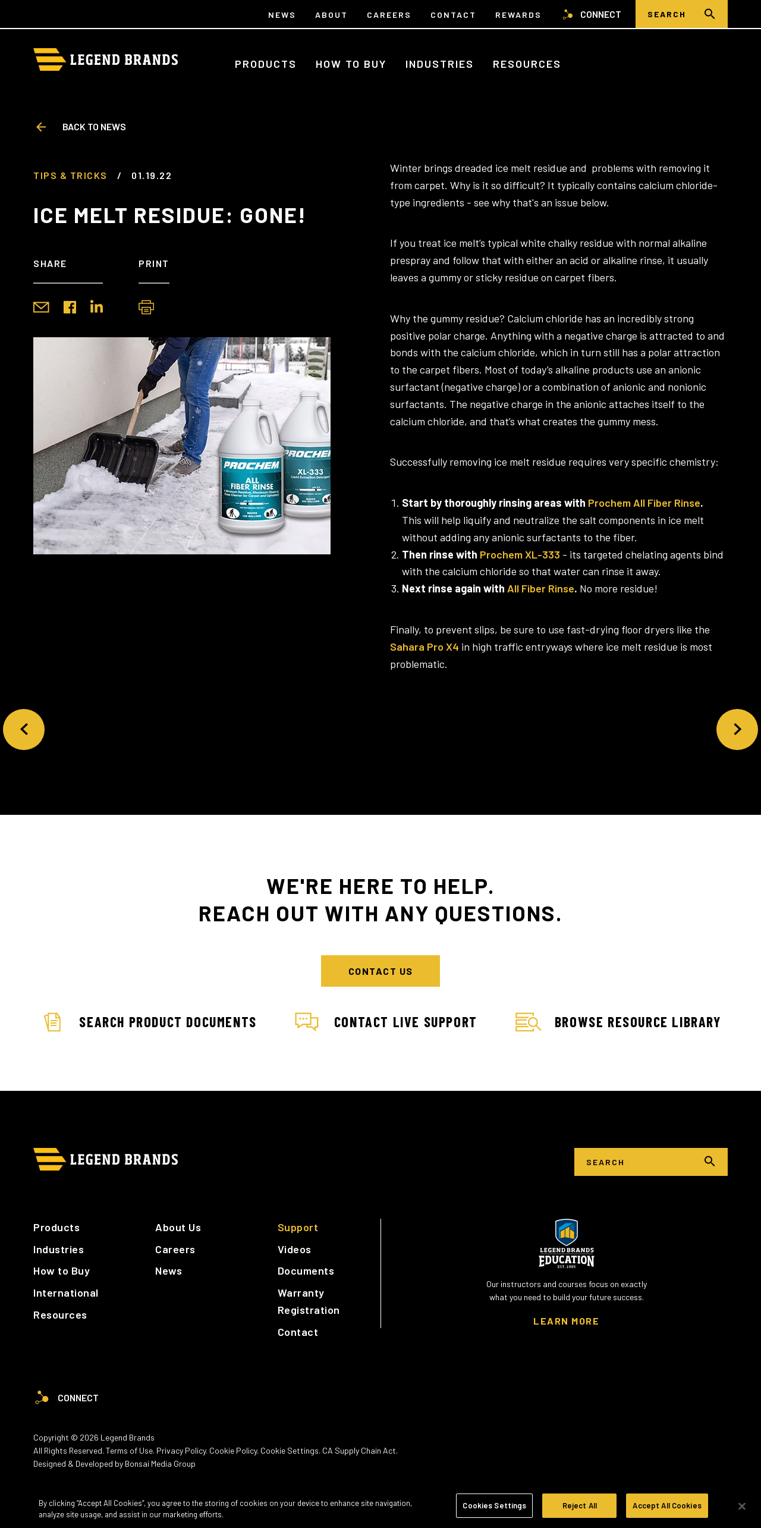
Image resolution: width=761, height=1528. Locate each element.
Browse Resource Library (618, 1022)
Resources (527, 63)
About (331, 15)
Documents (306, 1270)
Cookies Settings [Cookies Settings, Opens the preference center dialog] (494, 1509)
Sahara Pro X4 (424, 646)
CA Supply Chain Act (359, 1450)
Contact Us (380, 971)
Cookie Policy (233, 1450)
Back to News (79, 127)
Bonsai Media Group (160, 1463)
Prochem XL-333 (520, 554)
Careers (389, 15)
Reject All (579, 1509)
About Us (178, 1227)
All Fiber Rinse (540, 588)
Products (266, 63)
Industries (439, 63)
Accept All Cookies (667, 1509)
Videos (295, 1249)
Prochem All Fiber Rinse (644, 502)
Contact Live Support (386, 1022)
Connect (591, 14)
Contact (453, 15)
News (282, 15)
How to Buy (351, 63)
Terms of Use (129, 1450)
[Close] (742, 1509)
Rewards (518, 15)
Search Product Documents (148, 1022)
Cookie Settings (289, 1450)
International (66, 1292)
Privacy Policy (181, 1450)
